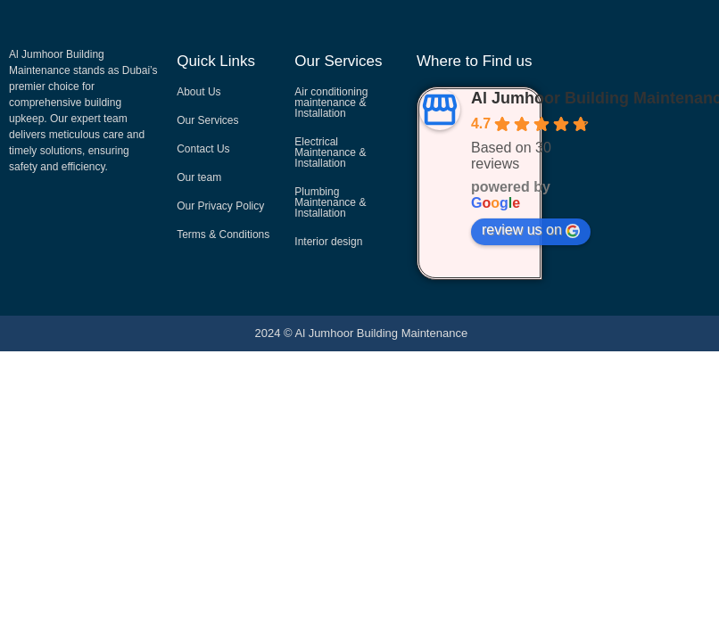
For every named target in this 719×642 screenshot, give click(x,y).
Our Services (207, 120)
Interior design (328, 241)
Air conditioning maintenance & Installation (331, 102)
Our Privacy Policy (220, 206)
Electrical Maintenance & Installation (330, 152)
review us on (531, 230)
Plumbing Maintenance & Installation (330, 202)
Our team (199, 177)
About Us (198, 92)
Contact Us (203, 149)
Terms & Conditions (223, 234)
